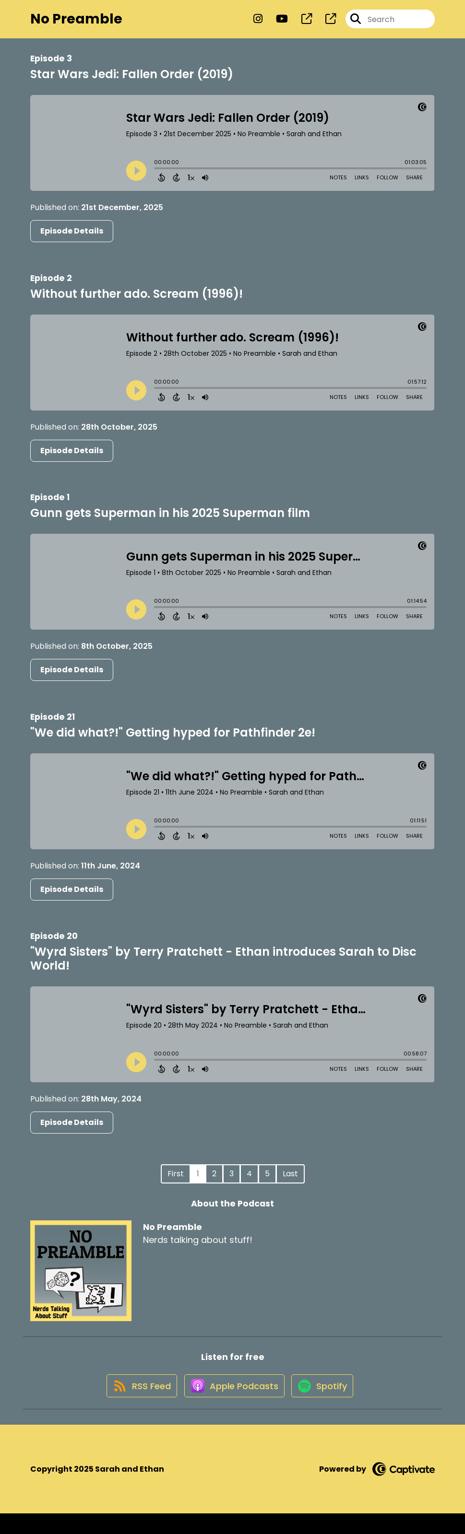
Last (290, 1182)
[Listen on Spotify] (326, 1405)
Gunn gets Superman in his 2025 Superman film (170, 522)
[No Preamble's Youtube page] (276, 23)
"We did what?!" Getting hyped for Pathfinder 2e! (172, 741)
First (175, 1182)
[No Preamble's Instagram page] (257, 23)
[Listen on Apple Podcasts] (232, 1405)
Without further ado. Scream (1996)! (136, 303)
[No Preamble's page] (301, 23)
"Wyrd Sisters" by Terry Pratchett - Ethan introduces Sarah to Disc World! (223, 968)
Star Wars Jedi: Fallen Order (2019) (131, 84)
